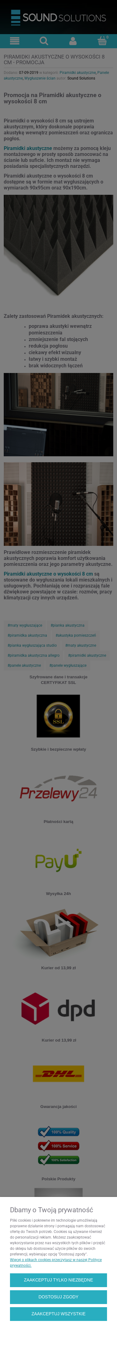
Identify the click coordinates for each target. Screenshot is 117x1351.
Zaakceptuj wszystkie (58, 1314)
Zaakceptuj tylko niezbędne (58, 1280)
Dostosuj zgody (59, 1297)
